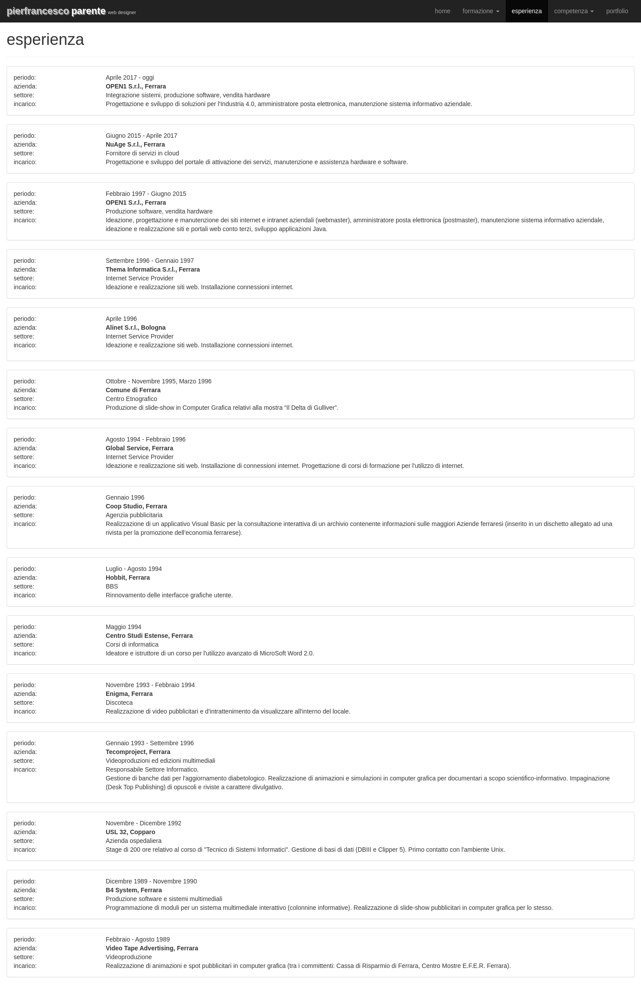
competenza (574, 11)
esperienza (527, 11)
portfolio (617, 11)
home (442, 11)
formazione (481, 11)
